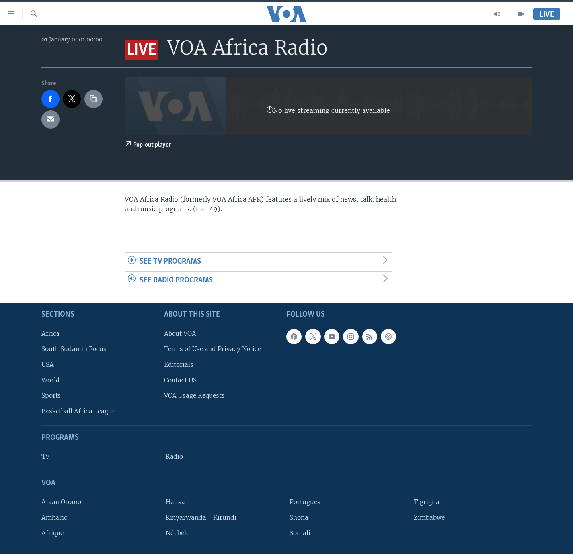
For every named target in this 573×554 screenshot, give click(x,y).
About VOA (180, 333)
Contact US (180, 380)
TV (45, 457)
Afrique (52, 533)
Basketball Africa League (78, 411)
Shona (299, 517)
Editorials (178, 364)
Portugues (305, 502)
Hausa (175, 502)
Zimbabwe (429, 517)
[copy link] (93, 99)
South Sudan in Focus (74, 349)
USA (47, 364)
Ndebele (177, 533)
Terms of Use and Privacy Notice (212, 349)
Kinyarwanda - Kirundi (201, 517)
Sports (51, 396)
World (50, 380)
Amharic (54, 517)
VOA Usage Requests (194, 396)
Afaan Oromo (61, 502)
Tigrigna (426, 502)
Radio (174, 457)
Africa (50, 333)
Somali (300, 533)
